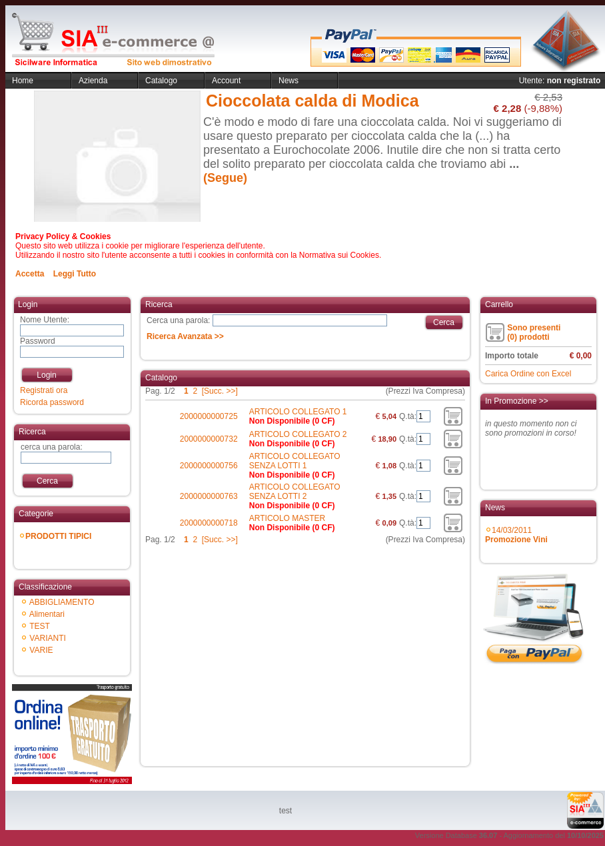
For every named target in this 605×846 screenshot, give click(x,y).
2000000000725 (209, 416)
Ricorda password (52, 402)
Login (46, 375)
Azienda (93, 80)
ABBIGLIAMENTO (62, 602)
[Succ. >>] (220, 391)
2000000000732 (209, 439)
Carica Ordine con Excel (528, 373)
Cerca (47, 481)
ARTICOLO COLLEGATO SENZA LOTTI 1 (294, 461)
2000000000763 (209, 496)
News (289, 80)
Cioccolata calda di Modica (312, 100)
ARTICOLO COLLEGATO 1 (298, 411)
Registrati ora (43, 390)
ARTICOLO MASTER (287, 518)
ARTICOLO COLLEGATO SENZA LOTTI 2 (294, 491)
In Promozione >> (516, 401)
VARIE (41, 650)
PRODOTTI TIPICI (58, 536)
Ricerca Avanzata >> (185, 336)
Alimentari (47, 614)
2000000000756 (209, 465)
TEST (39, 626)
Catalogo (161, 80)
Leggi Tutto (74, 273)
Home (22, 80)
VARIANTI (47, 638)
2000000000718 (209, 523)
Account (226, 80)
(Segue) (225, 178)
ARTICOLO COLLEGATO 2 (298, 434)
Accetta (29, 273)
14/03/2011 (516, 535)
